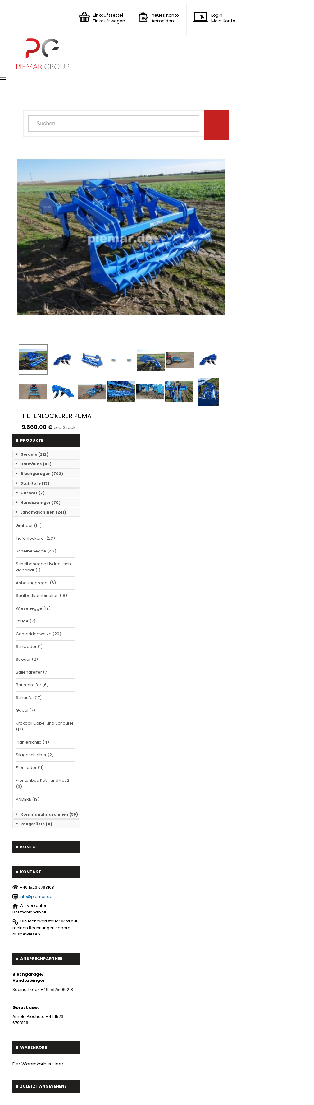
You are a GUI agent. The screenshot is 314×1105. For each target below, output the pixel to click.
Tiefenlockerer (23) (35, 538)
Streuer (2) (27, 659)
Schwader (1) (29, 647)
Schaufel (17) (29, 698)
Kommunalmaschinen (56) (49, 814)
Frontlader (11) (30, 768)
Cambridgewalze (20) (38, 634)
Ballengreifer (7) (32, 672)
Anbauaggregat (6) (36, 583)
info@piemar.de (36, 896)
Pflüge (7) (25, 621)
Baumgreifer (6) (32, 685)
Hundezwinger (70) (40, 502)
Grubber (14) (29, 526)
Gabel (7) (25, 710)
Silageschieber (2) (35, 755)
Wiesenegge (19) (33, 608)
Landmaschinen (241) (43, 512)
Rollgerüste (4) (36, 824)
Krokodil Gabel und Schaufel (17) (44, 726)
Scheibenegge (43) (36, 551)
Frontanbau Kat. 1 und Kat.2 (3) (42, 783)
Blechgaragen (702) (41, 473)
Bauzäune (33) (36, 464)
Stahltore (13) (34, 483)
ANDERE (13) (27, 799)
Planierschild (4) (32, 742)
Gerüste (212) (34, 454)
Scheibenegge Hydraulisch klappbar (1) (43, 567)
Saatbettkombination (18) (41, 596)
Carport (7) (32, 493)
